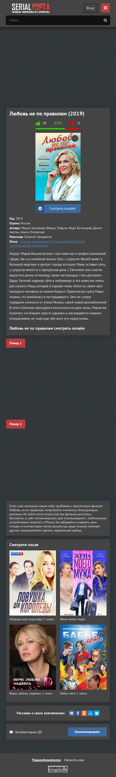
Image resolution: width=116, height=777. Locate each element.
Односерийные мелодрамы (28, 246)
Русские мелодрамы (34, 241)
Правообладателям (46, 760)
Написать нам (74, 760)
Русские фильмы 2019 (66, 241)
